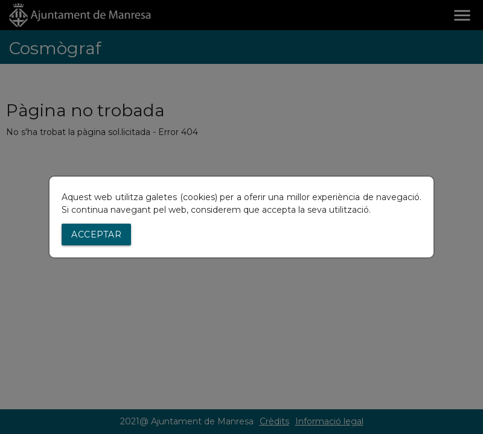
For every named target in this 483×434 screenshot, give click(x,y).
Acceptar (96, 234)
